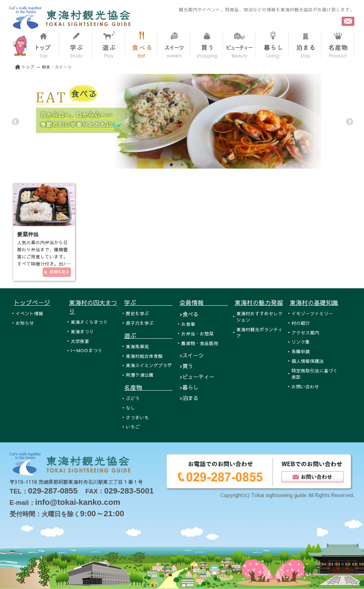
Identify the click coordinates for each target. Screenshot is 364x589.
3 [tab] (192, 165)
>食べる (189, 314)
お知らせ (25, 323)
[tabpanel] (182, 121)
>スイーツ (192, 355)
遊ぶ (148, 335)
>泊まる (189, 398)
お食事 (188, 324)
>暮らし (189, 387)
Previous (14, 121)
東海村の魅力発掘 (259, 302)
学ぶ (148, 302)
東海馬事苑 (137, 346)
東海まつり (82, 331)
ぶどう (133, 398)
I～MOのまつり (86, 350)
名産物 (148, 387)
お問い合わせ (305, 386)
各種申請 (300, 351)
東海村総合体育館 (144, 356)
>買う (186, 366)
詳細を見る (59, 271)
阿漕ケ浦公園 (140, 375)
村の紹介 (300, 323)
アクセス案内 (305, 332)
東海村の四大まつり (93, 306)
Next (349, 121)
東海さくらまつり (89, 322)
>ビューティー (197, 376)
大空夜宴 (80, 341)
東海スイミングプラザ (149, 365)
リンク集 (300, 342)
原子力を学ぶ (140, 323)
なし (130, 408)
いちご (133, 427)
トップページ (32, 302)
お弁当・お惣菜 (197, 334)
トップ (28, 67)
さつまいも (137, 417)
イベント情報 (29, 313)
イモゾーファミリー (312, 313)
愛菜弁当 (27, 234)
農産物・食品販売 (199, 343)
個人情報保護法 (307, 361)
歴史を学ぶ (137, 313)
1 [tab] (171, 165)
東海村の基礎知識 (314, 302)
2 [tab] (182, 165)
